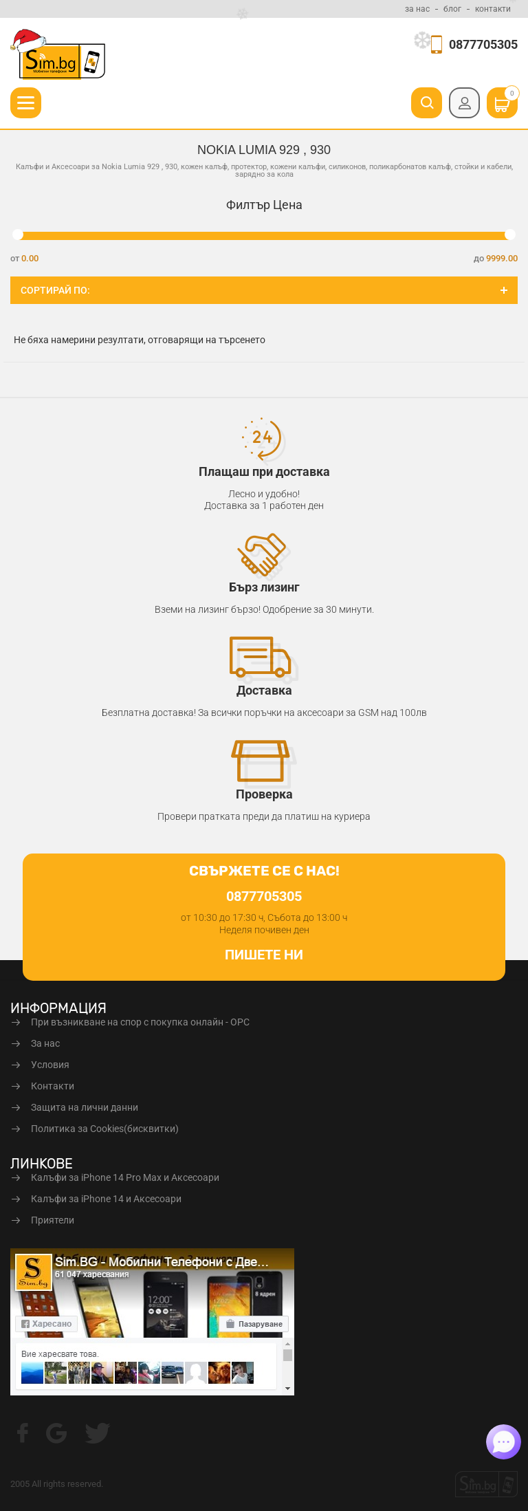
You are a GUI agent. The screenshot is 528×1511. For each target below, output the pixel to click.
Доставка (264, 690)
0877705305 (483, 44)
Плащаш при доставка (264, 471)
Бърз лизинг (264, 587)
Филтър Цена (264, 204)
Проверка (264, 794)
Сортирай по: (55, 290)
